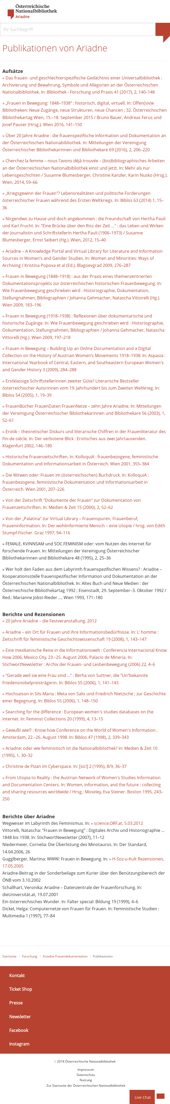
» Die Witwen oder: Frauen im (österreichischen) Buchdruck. (62, 475)
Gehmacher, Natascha (109, 298)
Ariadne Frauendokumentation (65, 956)
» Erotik (10, 431)
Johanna (78, 298)
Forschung (29, 956)
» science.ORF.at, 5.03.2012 (117, 823)
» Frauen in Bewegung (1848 (30, 276)
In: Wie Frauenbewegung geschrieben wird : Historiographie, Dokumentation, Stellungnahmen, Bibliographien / (82, 290)
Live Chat (143, 1097)
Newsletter (20, 1017)
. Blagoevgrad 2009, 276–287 (103, 265)
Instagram (19, 1044)
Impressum (86, 1069)
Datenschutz (86, 1075)
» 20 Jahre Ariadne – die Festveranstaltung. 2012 (49, 621)
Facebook (18, 1030)
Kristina (32, 265)
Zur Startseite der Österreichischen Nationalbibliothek (86, 1085)
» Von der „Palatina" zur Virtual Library (40, 518)
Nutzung (86, 1080)
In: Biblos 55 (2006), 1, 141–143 (89, 683)
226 (60, 489)
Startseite (9, 956)
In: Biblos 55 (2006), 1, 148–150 (68, 701)
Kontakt (17, 975)
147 (143, 639)
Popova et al (53, 265)
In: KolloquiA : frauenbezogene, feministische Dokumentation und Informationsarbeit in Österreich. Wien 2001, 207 (75, 482)
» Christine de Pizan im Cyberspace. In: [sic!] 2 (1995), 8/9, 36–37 (64, 766)
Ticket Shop (20, 989)
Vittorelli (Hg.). (145, 298)
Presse (16, 1003)
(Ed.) (70, 265)
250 (5, 799)
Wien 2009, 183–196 (21, 305)
